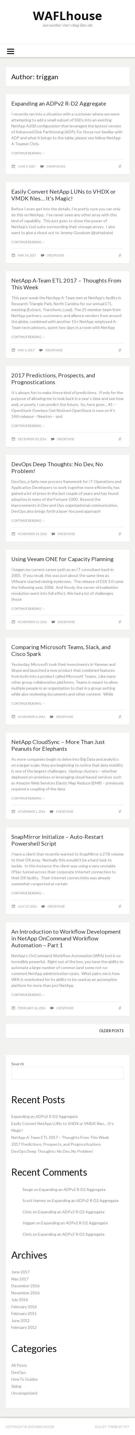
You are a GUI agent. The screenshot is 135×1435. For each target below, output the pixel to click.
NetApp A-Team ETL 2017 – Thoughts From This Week (60, 1137)
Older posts (111, 1030)
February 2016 (24, 1306)
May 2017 (19, 1278)
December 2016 (25, 1285)
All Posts (19, 1365)
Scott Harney (34, 1200)
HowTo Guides (24, 1379)
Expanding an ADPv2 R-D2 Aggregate (58, 103)
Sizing (16, 1386)
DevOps (18, 1372)
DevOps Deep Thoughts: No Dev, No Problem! (52, 1151)
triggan (29, 1222)
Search (17, 1063)
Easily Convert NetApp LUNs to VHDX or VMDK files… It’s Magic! (63, 195)
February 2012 (24, 1327)
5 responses (55, 166)
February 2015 (24, 1313)
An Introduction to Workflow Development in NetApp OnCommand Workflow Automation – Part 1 (66, 938)
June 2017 (20, 1271)
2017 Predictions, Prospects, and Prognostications (53, 378)
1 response (64, 811)
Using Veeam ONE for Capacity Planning (62, 558)
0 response (55, 255)
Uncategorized (24, 1393)
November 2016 (25, 1292)
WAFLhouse (67, 15)
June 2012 (20, 1320)
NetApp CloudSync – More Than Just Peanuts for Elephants (58, 745)
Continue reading (28, 153)
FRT (126, 1427)
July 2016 (19, 1299)
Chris (27, 1211)
